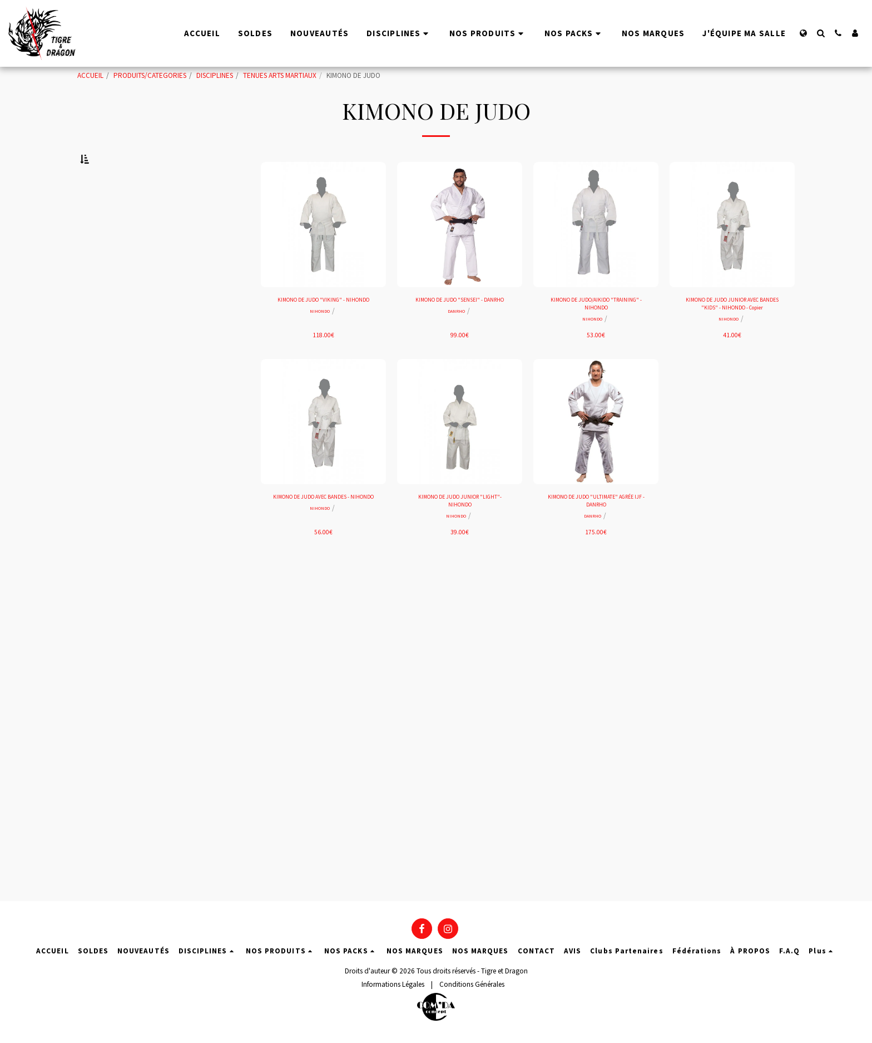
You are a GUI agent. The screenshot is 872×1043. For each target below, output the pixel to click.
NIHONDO (320, 353)
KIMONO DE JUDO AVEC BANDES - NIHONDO (323, 537)
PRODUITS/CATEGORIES (149, 75)
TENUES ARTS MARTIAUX (279, 75)
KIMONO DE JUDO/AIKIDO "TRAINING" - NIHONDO (596, 334)
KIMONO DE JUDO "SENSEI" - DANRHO (460, 334)
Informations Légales (392, 990)
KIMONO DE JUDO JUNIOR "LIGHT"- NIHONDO (460, 537)
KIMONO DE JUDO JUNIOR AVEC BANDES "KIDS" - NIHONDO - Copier (732, 334)
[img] (323, 252)
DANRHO (456, 353)
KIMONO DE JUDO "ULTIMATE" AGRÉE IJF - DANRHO (596, 537)
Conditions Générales (471, 990)
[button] (820, 33)
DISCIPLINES (214, 75)
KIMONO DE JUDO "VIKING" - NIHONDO (323, 334)
